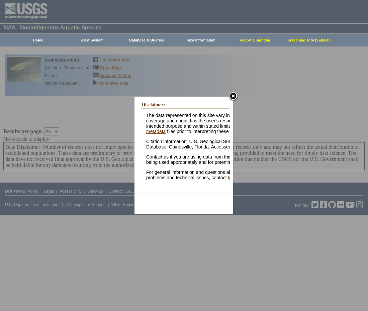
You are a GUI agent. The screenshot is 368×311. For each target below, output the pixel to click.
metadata (156, 131)
